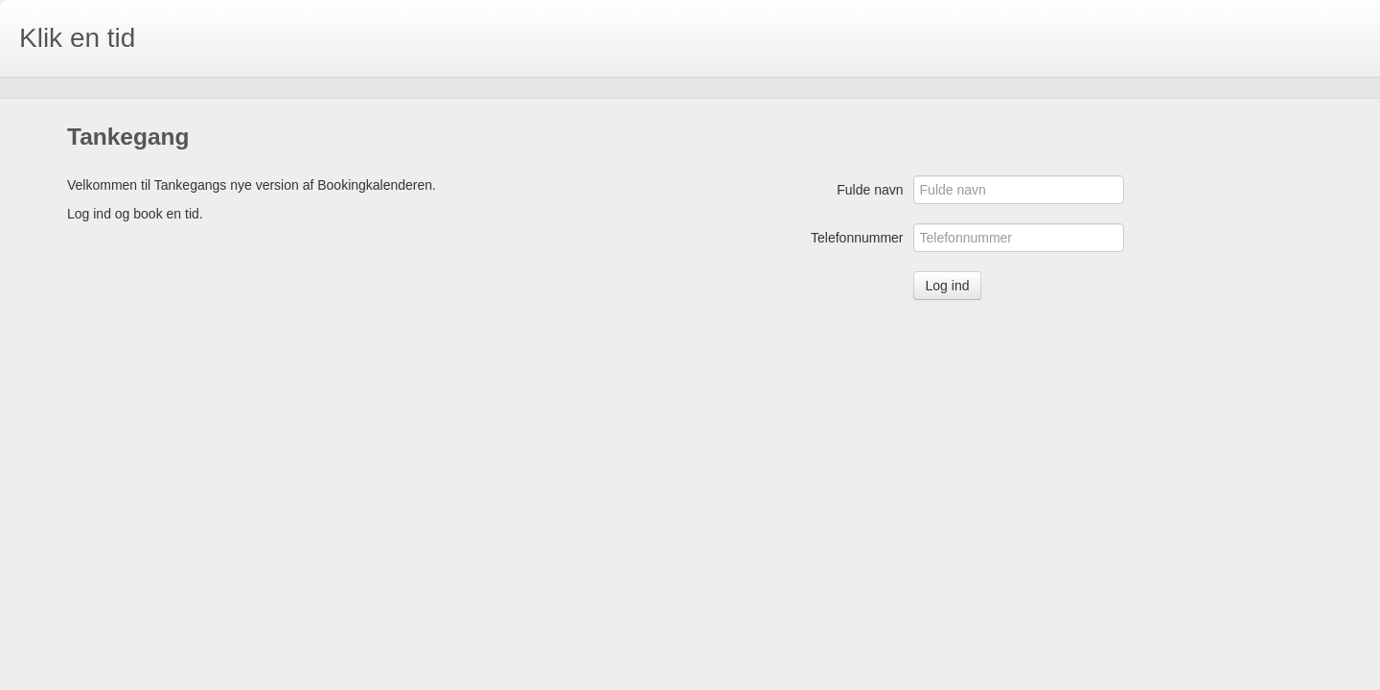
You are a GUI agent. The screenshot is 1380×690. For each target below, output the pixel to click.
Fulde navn (870, 189)
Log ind (948, 285)
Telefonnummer (857, 237)
